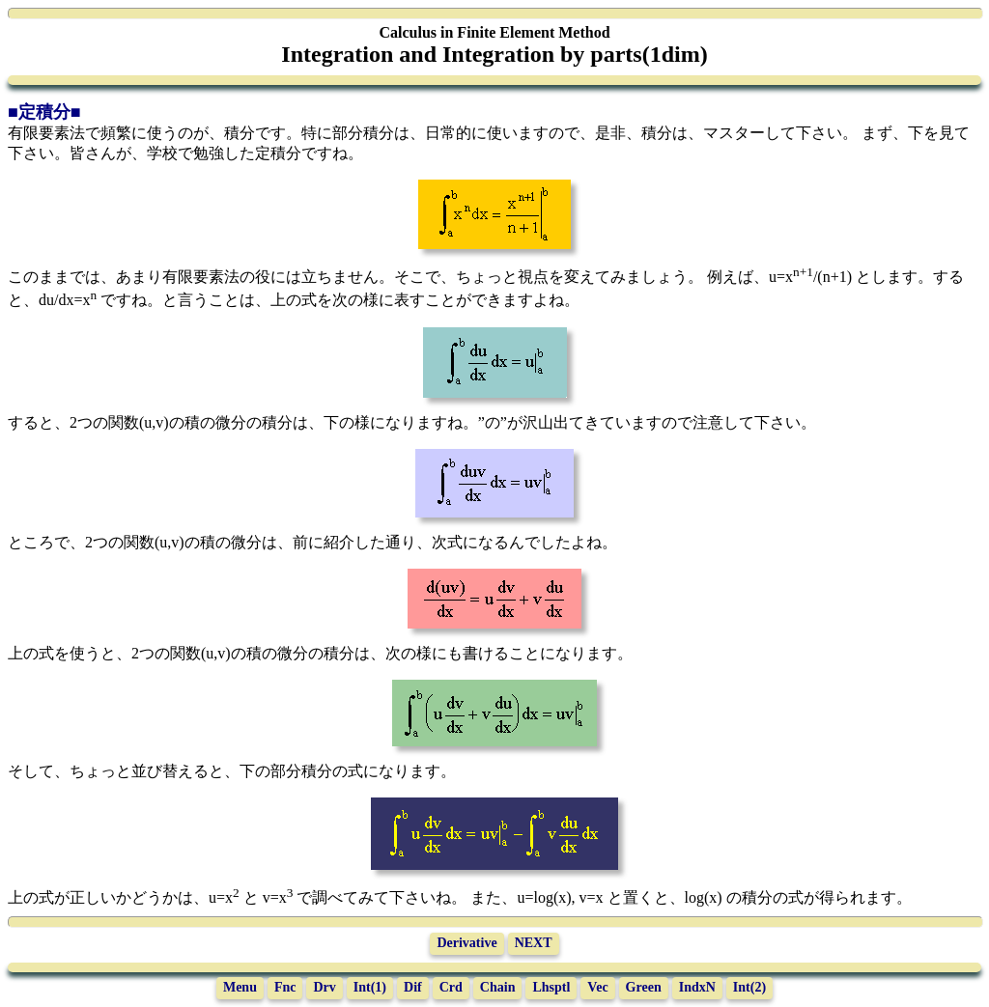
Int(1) (369, 987)
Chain (498, 987)
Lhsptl (551, 987)
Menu (240, 987)
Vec (597, 987)
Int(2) (749, 987)
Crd (451, 987)
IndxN (697, 987)
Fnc (285, 987)
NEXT (533, 943)
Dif (413, 987)
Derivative (466, 943)
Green (644, 987)
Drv (324, 987)
